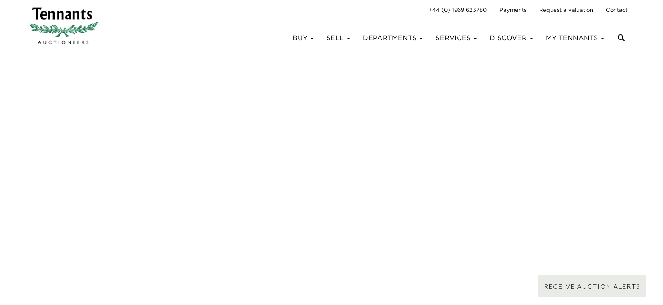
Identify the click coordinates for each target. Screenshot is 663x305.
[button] (622, 41)
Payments (512, 10)
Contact (616, 10)
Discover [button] (511, 38)
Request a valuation (566, 10)
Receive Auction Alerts (592, 286)
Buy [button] (303, 38)
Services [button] (456, 38)
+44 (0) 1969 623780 (458, 10)
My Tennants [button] (575, 38)
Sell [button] (338, 38)
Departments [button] (393, 38)
